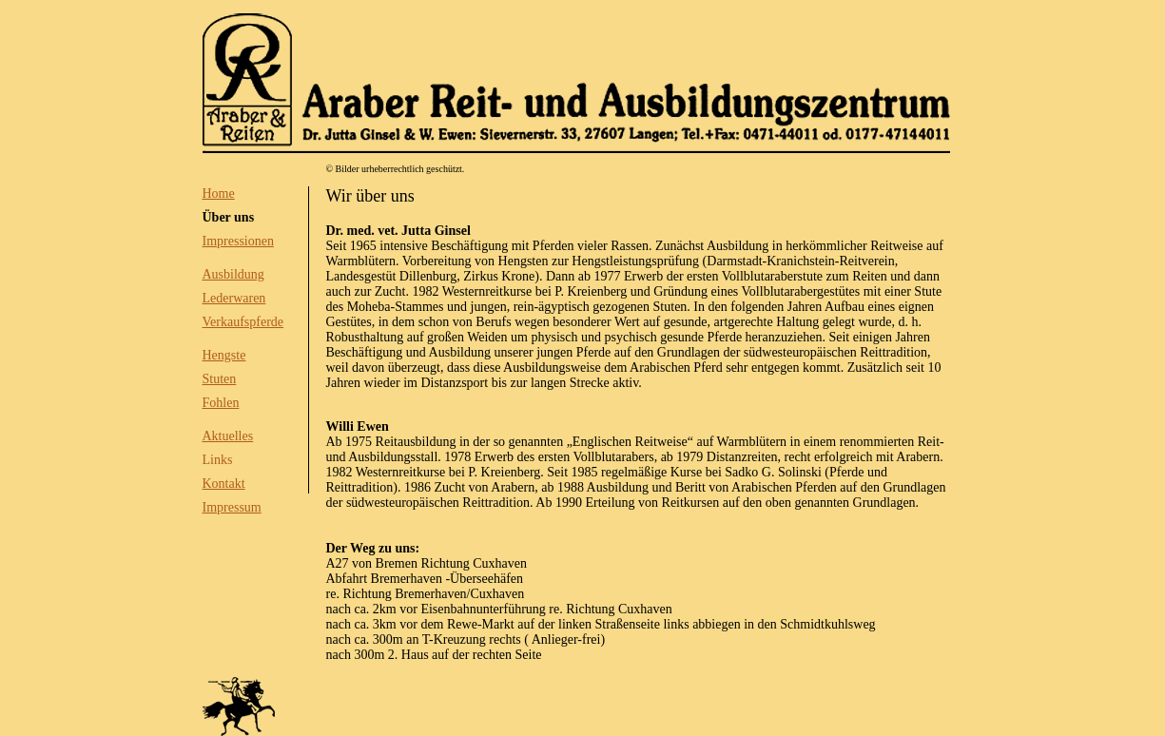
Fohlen (221, 403)
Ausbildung (233, 274)
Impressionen (238, 241)
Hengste (224, 355)
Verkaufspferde (243, 322)
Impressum (232, 507)
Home (219, 193)
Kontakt (224, 483)
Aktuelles (228, 436)
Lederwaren (234, 298)
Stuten (220, 379)
